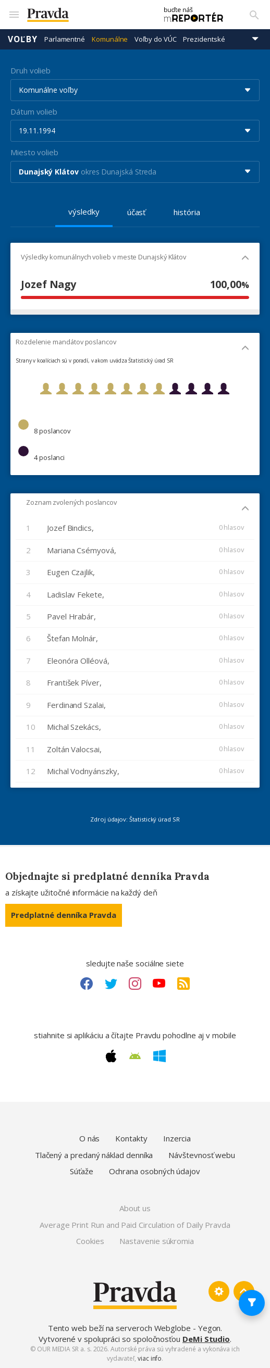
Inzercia (177, 1138)
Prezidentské (204, 39)
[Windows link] (159, 1056)
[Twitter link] (111, 983)
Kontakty (131, 1138)
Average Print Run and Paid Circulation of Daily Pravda (135, 1225)
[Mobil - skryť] (245, 259)
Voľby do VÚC (155, 39)
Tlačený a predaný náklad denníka (94, 1155)
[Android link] (135, 1056)
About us (135, 1208)
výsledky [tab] (83, 211)
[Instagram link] (135, 983)
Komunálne (110, 39)
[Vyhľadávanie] (254, 14)
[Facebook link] (86, 983)
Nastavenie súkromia (156, 1241)
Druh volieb (30, 70)
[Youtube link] (159, 983)
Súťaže (81, 1171)
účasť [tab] (136, 212)
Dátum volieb (33, 111)
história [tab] (187, 212)
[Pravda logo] (86, 15)
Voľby (23, 39)
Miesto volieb (34, 152)
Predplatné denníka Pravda (63, 915)
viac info (150, 1358)
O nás (89, 1138)
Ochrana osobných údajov (154, 1171)
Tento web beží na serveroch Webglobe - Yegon (134, 1328)
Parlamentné (64, 39)
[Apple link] (111, 1056)
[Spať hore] (244, 1291)
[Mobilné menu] (13, 14)
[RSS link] (183, 983)
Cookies (90, 1241)
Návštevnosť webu (201, 1155)
